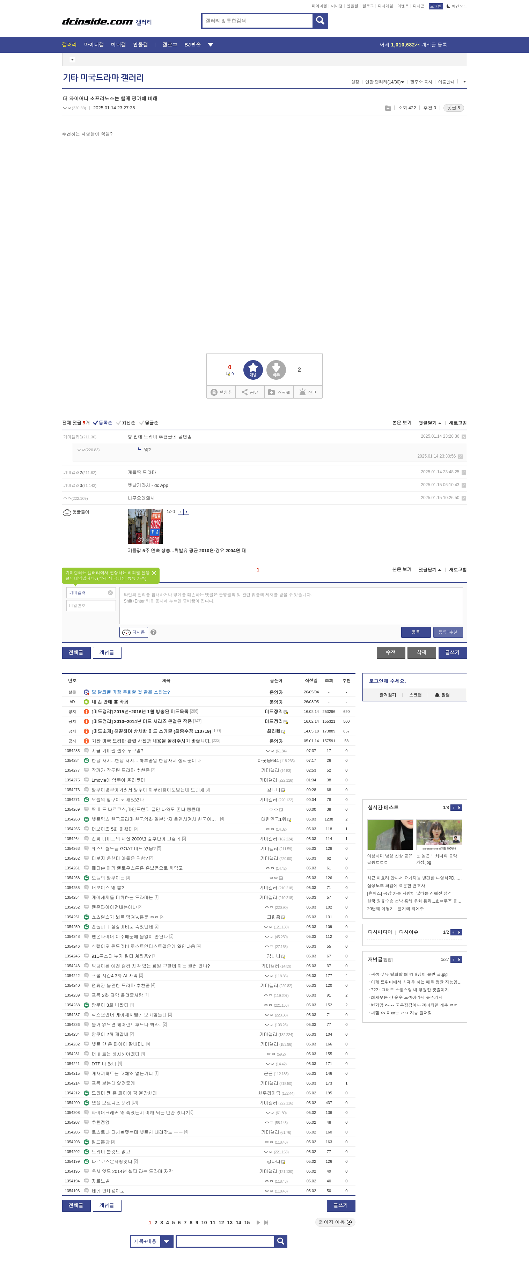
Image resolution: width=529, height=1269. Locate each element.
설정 (355, 82)
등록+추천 (447, 632)
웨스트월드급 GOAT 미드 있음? (120, 848)
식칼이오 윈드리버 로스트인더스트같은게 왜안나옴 (139, 946)
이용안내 (446, 82)
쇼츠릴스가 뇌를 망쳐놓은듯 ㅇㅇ (121, 917)
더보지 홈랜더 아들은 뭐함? (116, 858)
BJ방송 (192, 45)
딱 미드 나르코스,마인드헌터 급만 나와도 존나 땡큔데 (142, 809)
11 (212, 1222)
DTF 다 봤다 (100, 1063)
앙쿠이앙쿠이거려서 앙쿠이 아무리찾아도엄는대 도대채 (144, 790)
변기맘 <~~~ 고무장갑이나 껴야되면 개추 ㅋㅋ (414, 1005)
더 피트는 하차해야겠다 (111, 1054)
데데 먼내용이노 (104, 1191)
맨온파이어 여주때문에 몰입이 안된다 (126, 936)
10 (204, 1222)
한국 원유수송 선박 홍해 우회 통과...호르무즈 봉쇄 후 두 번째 (414, 901)
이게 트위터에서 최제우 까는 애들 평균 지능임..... (416, 982)
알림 (442, 695)
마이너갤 (319, 6)
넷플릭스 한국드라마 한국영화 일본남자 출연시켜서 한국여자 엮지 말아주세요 (151, 819)
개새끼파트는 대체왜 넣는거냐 (118, 1073)
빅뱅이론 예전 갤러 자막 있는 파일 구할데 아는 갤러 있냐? (147, 966)
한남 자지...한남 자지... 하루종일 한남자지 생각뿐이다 (142, 760)
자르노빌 (97, 1181)
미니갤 (337, 6)
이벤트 (403, 6)
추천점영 (97, 1122)
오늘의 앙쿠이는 (104, 878)
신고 (308, 391)
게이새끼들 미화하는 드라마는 (118, 897)
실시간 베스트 (383, 807)
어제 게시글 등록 (413, 45)
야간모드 (457, 6)
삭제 (464, 437)
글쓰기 (452, 652)
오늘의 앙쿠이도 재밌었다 (114, 799)
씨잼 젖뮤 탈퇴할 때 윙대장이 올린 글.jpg (409, 974)
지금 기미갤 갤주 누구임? (113, 750)
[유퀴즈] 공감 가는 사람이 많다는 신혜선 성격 (409, 893)
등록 (416, 632)
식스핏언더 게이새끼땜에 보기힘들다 (125, 1015)
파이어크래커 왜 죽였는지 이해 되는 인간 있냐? (136, 1112)
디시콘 (419, 6)
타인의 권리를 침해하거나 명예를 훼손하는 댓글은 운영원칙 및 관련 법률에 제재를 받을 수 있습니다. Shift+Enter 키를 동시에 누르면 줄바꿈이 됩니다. (218, 598)
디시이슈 (409, 932)
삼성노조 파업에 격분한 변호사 (396, 885)
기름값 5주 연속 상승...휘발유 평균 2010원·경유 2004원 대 (187, 550)
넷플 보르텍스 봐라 (107, 1103)
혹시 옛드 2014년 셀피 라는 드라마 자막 (128, 1171)
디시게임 (385, 6)
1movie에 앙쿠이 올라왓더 (114, 780)
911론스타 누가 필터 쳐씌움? (117, 956)
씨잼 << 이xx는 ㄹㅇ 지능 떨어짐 (401, 1013)
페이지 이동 (335, 1222)
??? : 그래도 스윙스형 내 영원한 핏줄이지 (410, 989)
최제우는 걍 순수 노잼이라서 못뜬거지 (407, 997)
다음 (258, 1222)
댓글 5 (453, 107)
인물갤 (352, 6)
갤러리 (69, 45)
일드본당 (97, 1142)
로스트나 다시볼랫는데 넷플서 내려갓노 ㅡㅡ (133, 1132)
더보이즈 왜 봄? (104, 887)
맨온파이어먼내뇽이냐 (110, 907)
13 (230, 1222)
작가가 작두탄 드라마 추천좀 (117, 770)
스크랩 (387, 108)
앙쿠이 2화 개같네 (106, 1034)
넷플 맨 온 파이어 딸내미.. (114, 1044)
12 (221, 1222)
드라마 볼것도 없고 (107, 1151)
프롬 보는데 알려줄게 (109, 1083)
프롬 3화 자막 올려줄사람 (113, 995)
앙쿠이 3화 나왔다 (106, 1005)
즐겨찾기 (388, 695)
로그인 (436, 6)
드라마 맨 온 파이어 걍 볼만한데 (120, 1093)
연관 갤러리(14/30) (384, 82)
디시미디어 (380, 932)
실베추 (221, 392)
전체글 (76, 652)
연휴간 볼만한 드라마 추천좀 (117, 985)
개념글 (107, 652)
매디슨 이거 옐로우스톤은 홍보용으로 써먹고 (133, 868)
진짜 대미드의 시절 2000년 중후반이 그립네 (132, 838)
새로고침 (458, 423)
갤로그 (368, 6)
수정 (391, 652)
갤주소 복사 (421, 82)
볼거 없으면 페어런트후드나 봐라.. (122, 1024)
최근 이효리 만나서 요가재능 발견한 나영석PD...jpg (414, 878)
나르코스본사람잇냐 (108, 1161)
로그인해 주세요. (387, 681)
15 (247, 1222)
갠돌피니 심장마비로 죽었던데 (118, 926)
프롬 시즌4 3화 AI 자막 (111, 975)
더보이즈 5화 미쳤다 (108, 829)
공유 (250, 391)
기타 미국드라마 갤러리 (103, 78)
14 (238, 1222)
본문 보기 (402, 422)
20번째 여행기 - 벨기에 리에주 (395, 908)
